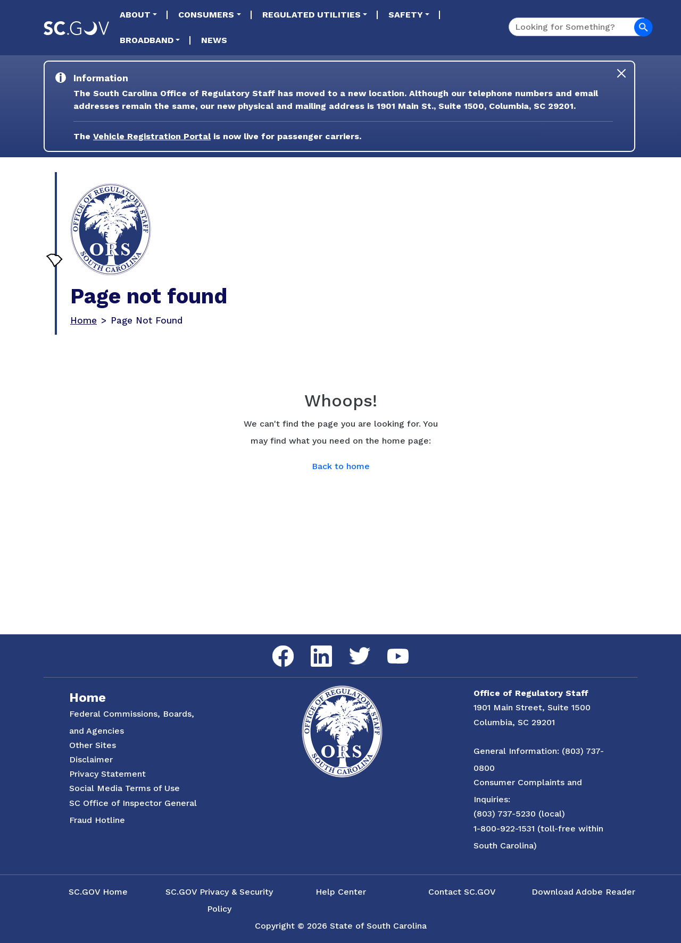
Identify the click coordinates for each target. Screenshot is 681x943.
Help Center (340, 892)
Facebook (274, 645)
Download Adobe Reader (583, 892)
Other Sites (92, 745)
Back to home (341, 466)
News (214, 40)
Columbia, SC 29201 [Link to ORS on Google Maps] (514, 722)
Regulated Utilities (311, 15)
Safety (405, 15)
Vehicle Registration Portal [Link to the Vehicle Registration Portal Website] (152, 136)
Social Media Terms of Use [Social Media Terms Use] (124, 788)
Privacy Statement (107, 774)
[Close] (621, 73)
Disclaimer (91, 759)
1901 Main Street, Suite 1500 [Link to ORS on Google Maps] (532, 707)
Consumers (206, 15)
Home (83, 320)
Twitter (350, 647)
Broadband (146, 40)
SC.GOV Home (98, 892)
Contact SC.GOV (462, 892)
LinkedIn (312, 645)
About (135, 15)
